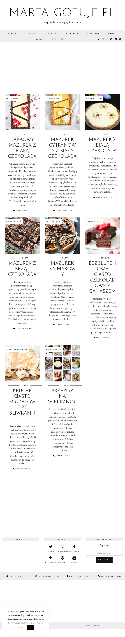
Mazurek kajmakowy (62, 269)
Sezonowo (92, 33)
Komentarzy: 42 (62, 325)
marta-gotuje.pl (62, 13)
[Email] (116, 39)
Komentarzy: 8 (102, 338)
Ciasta (12, 33)
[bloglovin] (51, 560)
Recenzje (58, 39)
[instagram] (103, 39)
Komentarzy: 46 (62, 210)
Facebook (78, 576)
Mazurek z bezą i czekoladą (22, 269)
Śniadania (72, 33)
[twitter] (99, 39)
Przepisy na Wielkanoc (62, 397)
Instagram (47, 576)
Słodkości (30, 33)
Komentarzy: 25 (22, 210)
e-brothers (92, 625)
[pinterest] (111, 39)
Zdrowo (112, 33)
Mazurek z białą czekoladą (102, 145)
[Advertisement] (63, 65)
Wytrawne (51, 33)
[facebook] (107, 39)
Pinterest (109, 576)
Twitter (15, 576)
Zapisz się (104, 545)
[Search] (120, 39)
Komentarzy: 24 (102, 197)
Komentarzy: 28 (62, 456)
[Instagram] (10, 590)
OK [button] (30, 627)
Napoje (39, 39)
